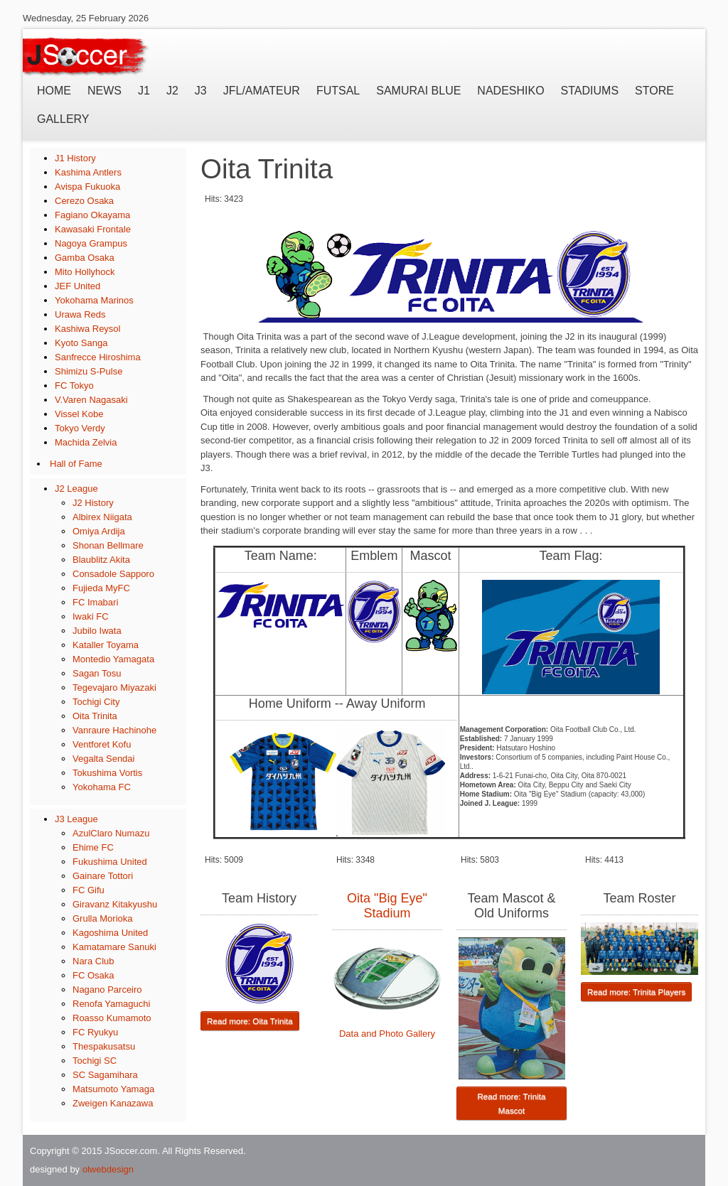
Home (54, 91)
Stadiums (590, 91)
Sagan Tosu (97, 673)
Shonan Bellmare (108, 545)
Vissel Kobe (79, 414)
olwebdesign (108, 1169)
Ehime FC (93, 847)
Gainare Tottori (103, 875)
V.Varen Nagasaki (91, 399)
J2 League (76, 488)
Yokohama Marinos (94, 300)
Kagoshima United (110, 932)
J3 (201, 91)
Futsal (338, 91)
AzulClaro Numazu (111, 833)
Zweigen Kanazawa (113, 1103)
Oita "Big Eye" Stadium (387, 905)
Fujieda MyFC (101, 588)
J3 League (76, 819)
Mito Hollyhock (85, 271)
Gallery (63, 119)
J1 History (75, 158)
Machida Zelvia (86, 442)
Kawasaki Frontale (93, 229)
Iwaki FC (91, 616)
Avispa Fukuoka (87, 186)
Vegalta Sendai (103, 758)
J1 (144, 91)
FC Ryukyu (95, 1032)
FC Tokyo (74, 385)
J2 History (93, 502)
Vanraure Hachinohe (114, 730)
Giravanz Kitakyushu (115, 904)
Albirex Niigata (102, 517)
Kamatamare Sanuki (114, 947)
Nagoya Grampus (91, 243)
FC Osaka (93, 975)
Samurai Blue (418, 91)
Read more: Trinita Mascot (511, 1103)
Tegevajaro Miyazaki (114, 687)
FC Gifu (89, 890)
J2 (172, 91)
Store (654, 91)
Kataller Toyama (106, 645)
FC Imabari (95, 602)
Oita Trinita (95, 716)
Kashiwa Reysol (88, 328)
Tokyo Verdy (80, 428)
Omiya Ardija (99, 531)
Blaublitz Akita (101, 559)
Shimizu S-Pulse (88, 371)
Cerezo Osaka (84, 200)
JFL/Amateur (261, 91)
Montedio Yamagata (113, 659)
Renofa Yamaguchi (111, 1003)
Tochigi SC (95, 1060)
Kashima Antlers (88, 172)
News (104, 91)
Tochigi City (96, 701)
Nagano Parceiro (107, 989)
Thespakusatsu (104, 1046)
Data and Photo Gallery (387, 1033)
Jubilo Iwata (97, 630)
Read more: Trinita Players (636, 991)
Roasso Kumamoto (112, 1018)
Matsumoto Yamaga (113, 1089)
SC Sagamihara (105, 1074)
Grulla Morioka (103, 918)
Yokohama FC (102, 787)
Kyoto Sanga (81, 343)
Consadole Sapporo (113, 573)
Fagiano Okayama (92, 215)
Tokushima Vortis (107, 772)
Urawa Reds (80, 314)
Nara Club (93, 961)
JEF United (77, 286)
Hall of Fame (76, 463)
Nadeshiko (510, 91)
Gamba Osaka (84, 257)
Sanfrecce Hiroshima (98, 357)
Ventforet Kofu (102, 744)
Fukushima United (110, 861)
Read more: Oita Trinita (250, 1020)
